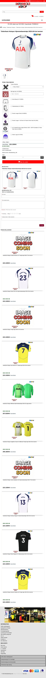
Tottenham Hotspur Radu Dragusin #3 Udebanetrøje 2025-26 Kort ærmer (17, 554)
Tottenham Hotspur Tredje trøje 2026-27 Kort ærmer (13, 329)
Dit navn (4, 194)
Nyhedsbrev (3, 650)
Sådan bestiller (4, 637)
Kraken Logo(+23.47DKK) (17, 134)
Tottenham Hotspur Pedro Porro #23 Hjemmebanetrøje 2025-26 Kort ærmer (18, 291)
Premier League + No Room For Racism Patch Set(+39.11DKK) (25, 120)
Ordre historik (4, 647)
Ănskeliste (3, 648)
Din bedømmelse (5, 200)
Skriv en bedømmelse (6, 150)
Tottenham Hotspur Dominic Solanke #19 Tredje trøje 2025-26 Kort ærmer (18, 592)
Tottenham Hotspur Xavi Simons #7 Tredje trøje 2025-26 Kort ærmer (17, 365)
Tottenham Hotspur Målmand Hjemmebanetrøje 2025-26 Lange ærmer (17, 403)
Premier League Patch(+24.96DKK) (19, 113)
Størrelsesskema (4, 629)
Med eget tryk (13, 91)
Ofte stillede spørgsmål (6, 634)
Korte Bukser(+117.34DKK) (17, 99)
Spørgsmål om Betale (5, 628)
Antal (3, 154)
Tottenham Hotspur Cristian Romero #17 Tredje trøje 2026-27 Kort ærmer (18, 255)
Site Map (3, 651)
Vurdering (4, 213)
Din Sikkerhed (4, 640)
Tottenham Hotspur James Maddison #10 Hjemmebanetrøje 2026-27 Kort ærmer (19, 480)
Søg (42, 11)
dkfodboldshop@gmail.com (36, 1)
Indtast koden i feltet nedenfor (8, 216)
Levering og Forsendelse (6, 632)
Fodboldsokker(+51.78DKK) (18, 106)
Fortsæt (41, 225)
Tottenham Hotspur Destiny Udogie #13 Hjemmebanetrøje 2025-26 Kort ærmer (19, 515)
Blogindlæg (3, 653)
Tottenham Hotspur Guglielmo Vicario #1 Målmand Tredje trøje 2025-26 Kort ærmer (20, 441)
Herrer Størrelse (14, 84)
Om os (2, 636)
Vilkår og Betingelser (5, 626)
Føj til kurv (23, 162)
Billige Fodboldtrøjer (18, 673)
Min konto (3, 645)
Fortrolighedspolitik (5, 631)
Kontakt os (3, 639)
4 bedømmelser (5, 148)
